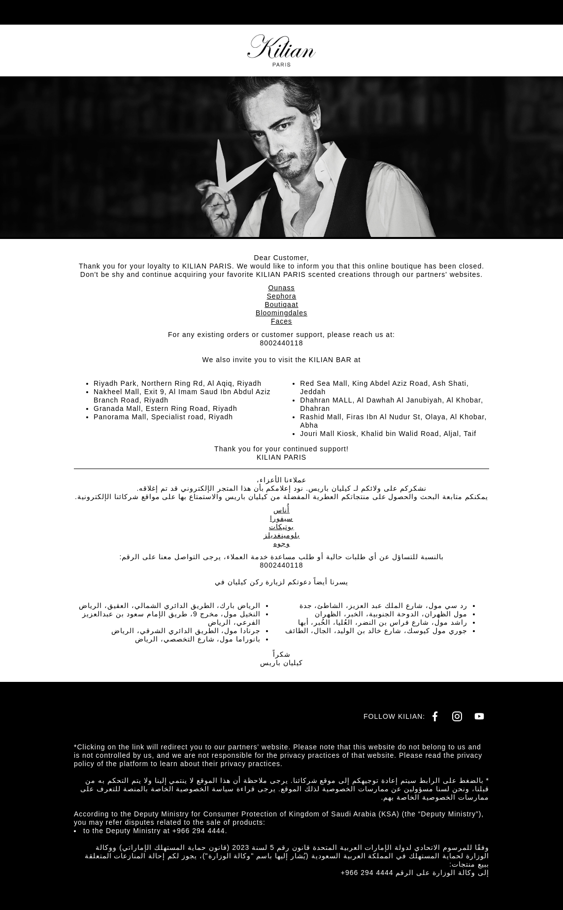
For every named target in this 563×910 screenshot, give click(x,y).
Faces (281, 321)
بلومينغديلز (282, 535)
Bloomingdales (281, 313)
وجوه (281, 543)
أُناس (281, 510)
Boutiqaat (281, 304)
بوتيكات (281, 527)
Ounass (281, 288)
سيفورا (281, 518)
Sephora (282, 296)
